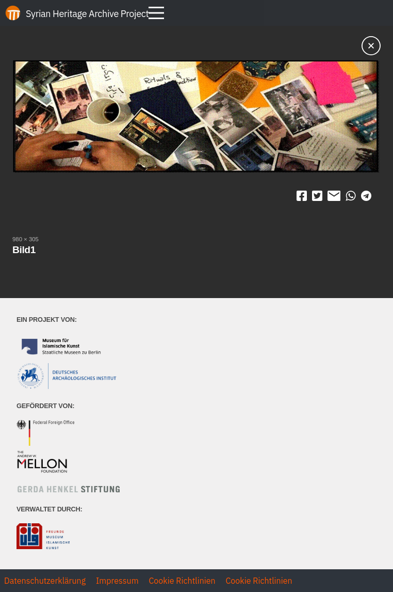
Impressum (117, 580)
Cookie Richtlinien (182, 580)
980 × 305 (25, 239)
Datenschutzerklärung (45, 580)
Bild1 (24, 249)
